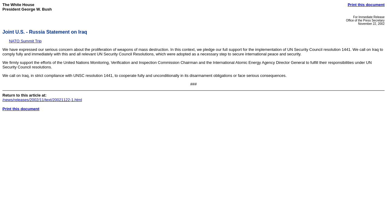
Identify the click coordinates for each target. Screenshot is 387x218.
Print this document (366, 4)
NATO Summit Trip (25, 41)
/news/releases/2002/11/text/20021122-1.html (42, 99)
